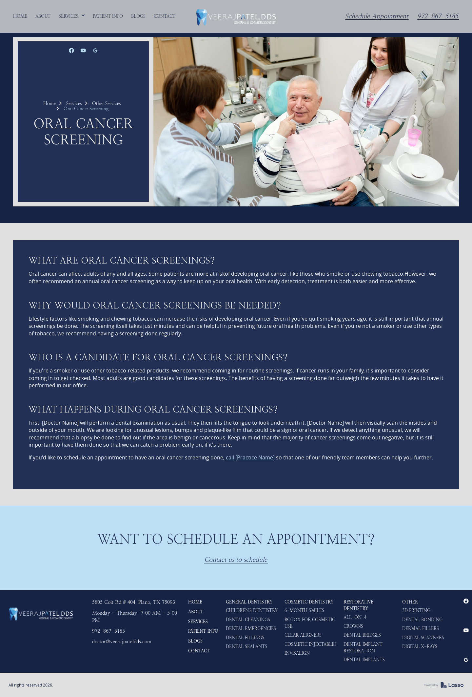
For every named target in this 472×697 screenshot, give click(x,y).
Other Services (106, 103)
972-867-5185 (437, 16)
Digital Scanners (423, 637)
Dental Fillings (245, 637)
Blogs (195, 641)
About (195, 611)
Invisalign (297, 653)
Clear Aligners (303, 635)
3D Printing (416, 610)
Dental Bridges (362, 635)
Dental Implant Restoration (363, 647)
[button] (72, 16)
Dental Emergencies (251, 628)
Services (74, 103)
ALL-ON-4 (355, 617)
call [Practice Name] (250, 457)
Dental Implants (364, 659)
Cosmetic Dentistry (309, 601)
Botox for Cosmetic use (310, 623)
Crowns (353, 626)
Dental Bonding (422, 619)
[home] (236, 16)
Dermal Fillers (420, 628)
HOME (195, 601)
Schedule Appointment (376, 16)
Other (410, 601)
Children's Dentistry (252, 610)
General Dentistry (249, 601)
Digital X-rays (419, 646)
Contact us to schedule (235, 560)
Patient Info (203, 631)
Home (49, 103)
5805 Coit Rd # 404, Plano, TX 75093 (133, 602)
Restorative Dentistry (358, 605)
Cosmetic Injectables (311, 644)
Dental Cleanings (248, 619)
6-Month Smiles (304, 610)
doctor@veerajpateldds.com (121, 641)
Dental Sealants (246, 646)
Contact (199, 650)
